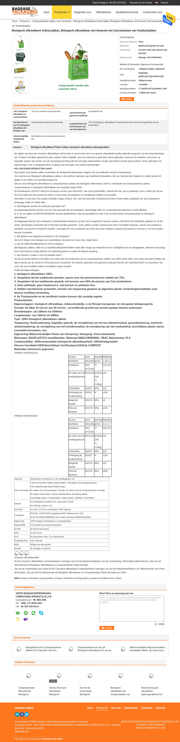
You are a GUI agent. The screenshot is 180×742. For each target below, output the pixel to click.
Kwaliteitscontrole (127, 12)
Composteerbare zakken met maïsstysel (51, 21)
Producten (60, 12)
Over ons (116, 707)
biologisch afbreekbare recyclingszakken (71, 578)
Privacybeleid (21, 721)
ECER (41, 728)
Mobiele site (22, 731)
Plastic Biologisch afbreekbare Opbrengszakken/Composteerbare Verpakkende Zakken (151, 693)
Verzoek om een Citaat (141, 2)
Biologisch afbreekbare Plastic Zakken (106, 578)
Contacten (147, 707)
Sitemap (160, 707)
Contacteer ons (152, 12)
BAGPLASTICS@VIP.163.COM (150, 728)
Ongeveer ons (82, 12)
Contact (128, 99)
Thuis (14, 21)
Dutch (164, 2)
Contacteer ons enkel (51, 739)
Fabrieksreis (103, 12)
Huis (46, 12)
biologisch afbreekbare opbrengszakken (36, 578)
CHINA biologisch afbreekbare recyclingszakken (52, 721)
